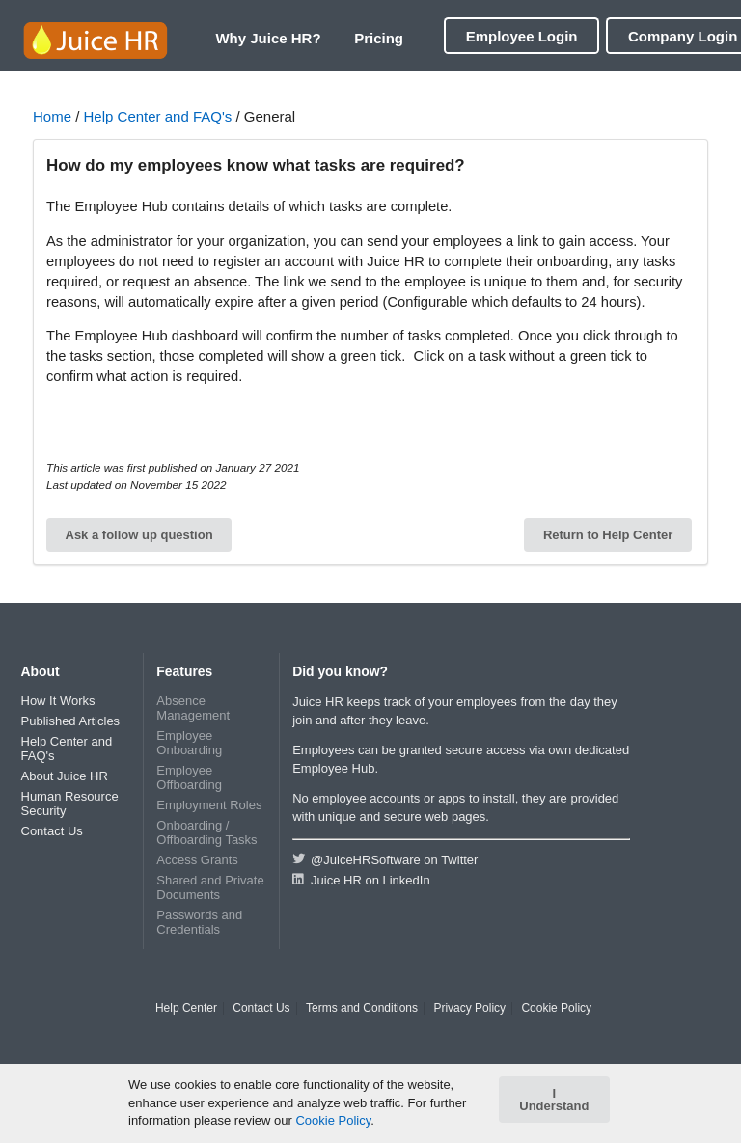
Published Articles (71, 721)
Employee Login (522, 36)
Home (52, 116)
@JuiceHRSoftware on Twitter (385, 860)
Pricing (378, 38)
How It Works (58, 701)
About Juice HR (64, 776)
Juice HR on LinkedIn (361, 880)
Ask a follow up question (139, 535)
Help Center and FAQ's (158, 116)
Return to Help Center (607, 535)
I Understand (554, 1099)
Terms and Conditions (362, 1008)
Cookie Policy (556, 1008)
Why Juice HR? (267, 38)
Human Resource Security (70, 803)
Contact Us (52, 831)
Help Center (186, 1008)
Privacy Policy (469, 1008)
